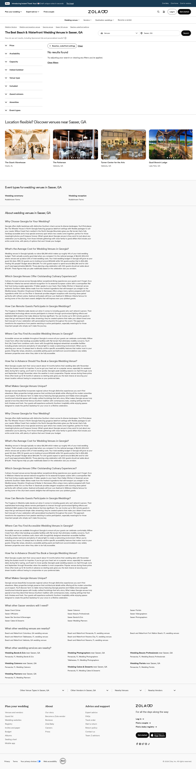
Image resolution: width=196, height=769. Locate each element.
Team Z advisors (92, 735)
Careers (48, 728)
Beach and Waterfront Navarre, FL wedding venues (88, 640)
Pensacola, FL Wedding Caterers (17, 667)
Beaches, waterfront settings (79, 27)
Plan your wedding (13, 11)
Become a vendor (125, 20)
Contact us (90, 731)
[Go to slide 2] (25, 158)
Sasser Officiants (11, 614)
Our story (49, 712)
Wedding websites (13, 720)
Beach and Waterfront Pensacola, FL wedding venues (89, 633)
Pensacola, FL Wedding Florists (142, 667)
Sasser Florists (135, 610)
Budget (8, 731)
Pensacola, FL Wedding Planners (17, 678)
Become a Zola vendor (55, 716)
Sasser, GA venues (62, 27)
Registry (8, 724)
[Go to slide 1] (23, 158)
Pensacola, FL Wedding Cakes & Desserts (84, 671)
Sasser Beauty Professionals (78, 614)
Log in (140, 719)
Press (47, 731)
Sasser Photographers (138, 617)
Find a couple (49, 12)
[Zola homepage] (98, 11)
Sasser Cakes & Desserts (14, 621)
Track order (90, 720)
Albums (8, 735)
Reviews (49, 720)
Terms (15, 761)
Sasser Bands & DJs (75, 617)
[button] (136, 33)
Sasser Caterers (74, 610)
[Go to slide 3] (27, 158)
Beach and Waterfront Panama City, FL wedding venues (90, 637)
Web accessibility (50, 761)
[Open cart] (164, 11)
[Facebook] (137, 744)
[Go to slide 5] (31, 158)
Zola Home (174, 3)
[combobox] (160, 33)
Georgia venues (48, 27)
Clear (80, 46)
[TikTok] (149, 744)
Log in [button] (172, 12)
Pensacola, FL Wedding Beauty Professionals (147, 657)
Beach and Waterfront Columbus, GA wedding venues (26, 633)
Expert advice (33, 11)
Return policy (91, 728)
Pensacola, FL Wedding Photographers (83, 657)
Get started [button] (184, 12)
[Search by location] (159, 33)
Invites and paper (12, 728)
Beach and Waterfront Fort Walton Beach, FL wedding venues (154, 633)
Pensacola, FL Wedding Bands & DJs (19, 657)
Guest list (9, 716)
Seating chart (11, 739)
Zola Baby (165, 3)
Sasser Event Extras (12, 610)
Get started (142, 735)
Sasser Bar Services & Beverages (17, 617)
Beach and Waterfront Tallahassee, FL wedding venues (26, 637)
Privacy (7, 761)
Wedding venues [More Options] (71, 20)
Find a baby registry (146, 727)
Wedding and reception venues (30, 27)
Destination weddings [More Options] (104, 20)
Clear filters (53, 62)
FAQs (87, 716)
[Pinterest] (140, 744)
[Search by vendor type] (119, 33)
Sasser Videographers (138, 614)
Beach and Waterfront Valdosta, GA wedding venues (25, 640)
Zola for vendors (185, 3)
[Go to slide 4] (29, 158)
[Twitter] (143, 744)
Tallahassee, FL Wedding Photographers (83, 660)
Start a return (91, 724)
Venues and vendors (14, 712)
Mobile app (10, 743)
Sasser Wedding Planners (77, 621)
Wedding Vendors (11, 27)
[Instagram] (146, 744)
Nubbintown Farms (12, 200)
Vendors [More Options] (87, 20)
